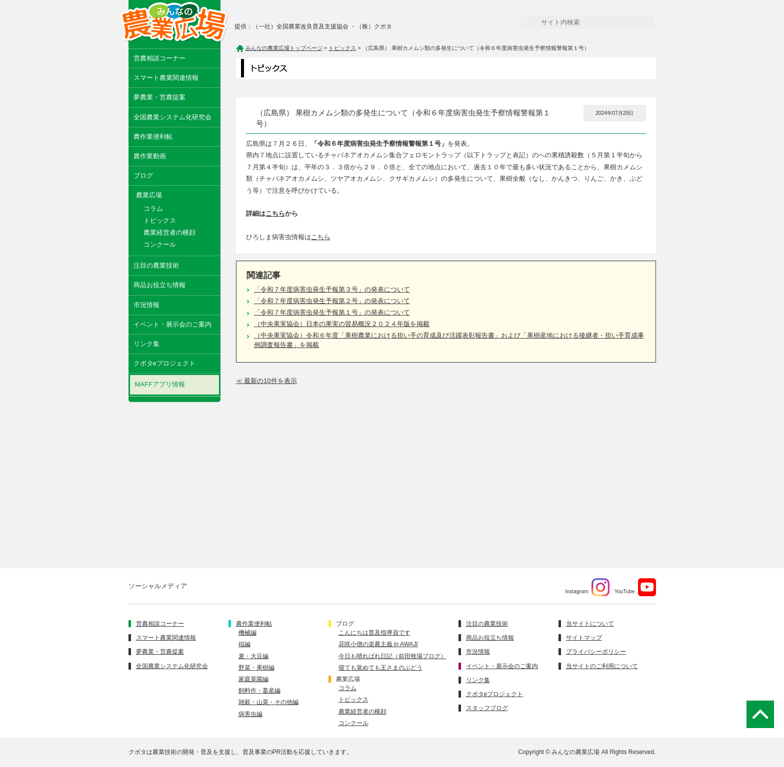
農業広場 (348, 679)
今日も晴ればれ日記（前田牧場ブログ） (392, 656)
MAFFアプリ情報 (160, 384)
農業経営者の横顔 (170, 232)
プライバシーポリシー (596, 651)
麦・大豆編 (253, 656)
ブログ (143, 175)
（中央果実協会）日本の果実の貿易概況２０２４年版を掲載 (342, 324)
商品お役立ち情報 (160, 285)
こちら (275, 213)
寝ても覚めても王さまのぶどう (380, 667)
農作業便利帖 (153, 136)
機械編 (247, 632)
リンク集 (147, 344)
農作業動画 (150, 156)
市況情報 (147, 305)
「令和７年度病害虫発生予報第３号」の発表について (332, 289)
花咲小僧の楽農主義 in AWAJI (378, 644)
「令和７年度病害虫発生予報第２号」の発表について (332, 301)
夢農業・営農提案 (160, 97)
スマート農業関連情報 (166, 77)
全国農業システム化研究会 (173, 117)
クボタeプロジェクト (165, 363)
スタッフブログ (487, 708)
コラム (153, 208)
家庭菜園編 (253, 679)
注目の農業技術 (156, 265)
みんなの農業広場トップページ (284, 48)
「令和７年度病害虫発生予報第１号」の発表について (332, 312)
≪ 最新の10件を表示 (266, 380)
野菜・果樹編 (256, 667)
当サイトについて (590, 623)
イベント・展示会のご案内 (173, 324)
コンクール (160, 244)
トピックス (160, 220)
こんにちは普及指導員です (374, 632)
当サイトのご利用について (602, 666)
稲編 (244, 644)
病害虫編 (250, 714)
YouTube (635, 587)
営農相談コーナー (160, 58)
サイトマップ (584, 637)
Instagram (587, 587)
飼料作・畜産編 (259, 690)
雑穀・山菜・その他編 (268, 702)
